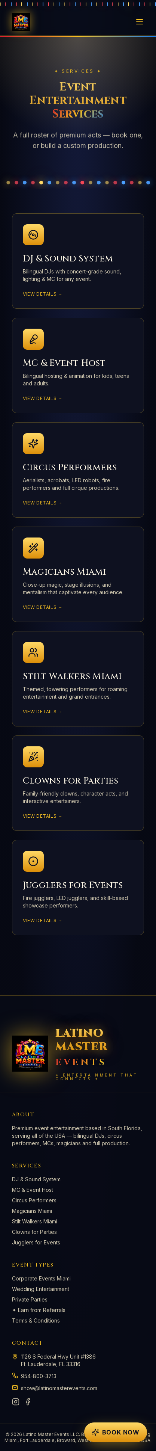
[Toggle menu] (139, 21)
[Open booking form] (115, 1432)
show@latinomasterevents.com (59, 1388)
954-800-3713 (38, 1376)
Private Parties (30, 1299)
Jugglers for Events (36, 1242)
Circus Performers (34, 1200)
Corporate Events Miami (41, 1278)
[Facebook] (27, 1402)
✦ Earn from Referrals (38, 1310)
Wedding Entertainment (40, 1289)
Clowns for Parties (34, 1232)
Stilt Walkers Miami (34, 1221)
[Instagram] (15, 1402)
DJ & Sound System (36, 1179)
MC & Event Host (32, 1190)
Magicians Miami (32, 1211)
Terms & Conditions (36, 1320)
